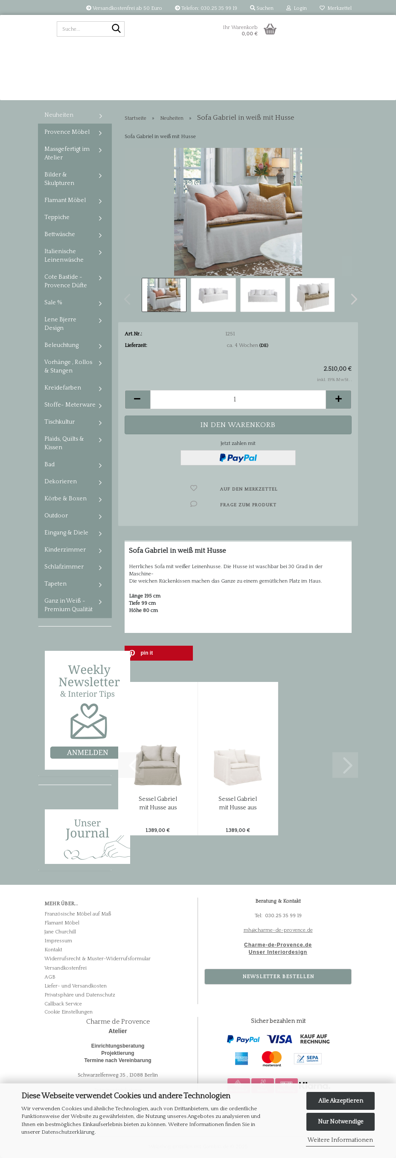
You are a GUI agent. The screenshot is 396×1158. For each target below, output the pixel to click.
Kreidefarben (62, 387)
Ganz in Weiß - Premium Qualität (68, 605)
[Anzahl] (238, 399)
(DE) (263, 345)
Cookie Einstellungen (68, 1012)
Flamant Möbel (65, 200)
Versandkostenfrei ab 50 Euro (124, 8)
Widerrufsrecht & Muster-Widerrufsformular (97, 959)
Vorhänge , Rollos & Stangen (68, 366)
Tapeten (55, 583)
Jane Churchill (60, 932)
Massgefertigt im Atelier (67, 153)
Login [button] (296, 8)
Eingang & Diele (66, 532)
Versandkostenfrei (65, 968)
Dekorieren (60, 481)
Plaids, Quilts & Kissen (64, 443)
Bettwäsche (59, 234)
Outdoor (56, 515)
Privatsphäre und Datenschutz (79, 995)
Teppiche (57, 217)
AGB (49, 977)
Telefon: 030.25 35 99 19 (206, 8)
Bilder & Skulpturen (59, 179)
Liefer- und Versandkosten (75, 986)
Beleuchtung (61, 345)
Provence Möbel (67, 132)
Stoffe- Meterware (70, 404)
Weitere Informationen (340, 1140)
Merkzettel (336, 8)
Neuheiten (58, 115)
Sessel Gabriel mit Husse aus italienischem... (157, 804)
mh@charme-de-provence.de (278, 930)
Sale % (53, 302)
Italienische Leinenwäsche (64, 255)
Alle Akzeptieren (340, 1100)
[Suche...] (116, 29)
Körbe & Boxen (65, 498)
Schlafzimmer (64, 566)
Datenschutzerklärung (68, 1132)
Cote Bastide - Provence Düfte (65, 281)
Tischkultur (59, 422)
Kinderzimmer (65, 549)
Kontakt (53, 950)
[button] (351, 299)
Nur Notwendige (341, 1121)
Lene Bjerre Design (60, 324)
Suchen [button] (262, 8)
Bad (49, 464)
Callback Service (63, 1004)
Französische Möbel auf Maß (77, 914)
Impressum (58, 941)
